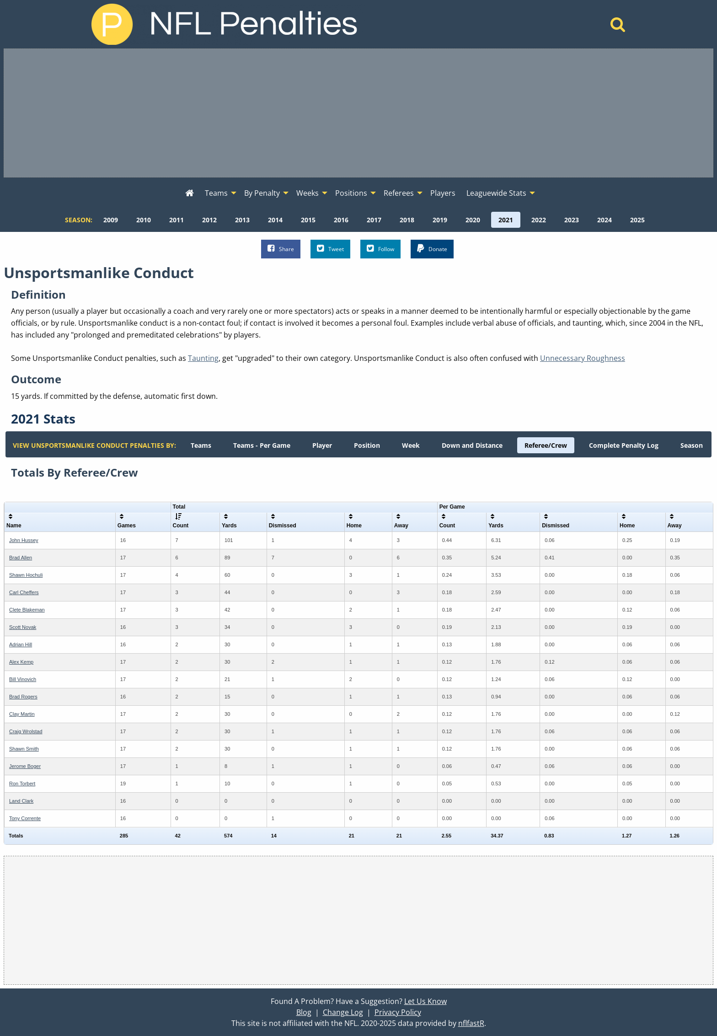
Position (367, 445)
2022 (538, 219)
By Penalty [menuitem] (262, 193)
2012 (209, 219)
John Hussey (23, 540)
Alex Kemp (21, 662)
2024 (604, 219)
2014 (275, 219)
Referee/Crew (545, 445)
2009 (110, 219)
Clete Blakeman (27, 609)
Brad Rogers (23, 696)
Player (322, 445)
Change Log (343, 1012)
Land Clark (21, 801)
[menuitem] (189, 193)
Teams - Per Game (261, 445)
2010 (143, 219)
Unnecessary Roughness (582, 358)
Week (411, 445)
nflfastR (471, 1023)
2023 (571, 219)
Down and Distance (472, 445)
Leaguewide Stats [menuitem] (496, 193)
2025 (637, 219)
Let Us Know (425, 1001)
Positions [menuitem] (351, 193)
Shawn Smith (24, 749)
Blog (303, 1012)
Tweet (330, 248)
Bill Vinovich (22, 679)
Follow (380, 248)
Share (281, 248)
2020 (473, 219)
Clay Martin (22, 714)
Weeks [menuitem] (307, 193)
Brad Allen (20, 557)
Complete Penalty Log (623, 445)
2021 (505, 219)
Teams (201, 445)
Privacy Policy (398, 1012)
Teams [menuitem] (216, 193)
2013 (242, 219)
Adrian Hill (20, 644)
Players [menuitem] (442, 193)
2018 (407, 219)
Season (691, 445)
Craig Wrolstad (26, 731)
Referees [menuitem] (399, 193)
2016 (341, 219)
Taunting (203, 358)
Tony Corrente (25, 818)
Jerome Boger (25, 766)
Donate (432, 248)
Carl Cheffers (24, 592)
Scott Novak (22, 627)
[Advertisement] (358, 113)
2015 (308, 219)
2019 (440, 219)
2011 (176, 219)
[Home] (618, 27)
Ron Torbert (22, 783)
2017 (374, 219)
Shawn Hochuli (26, 575)
